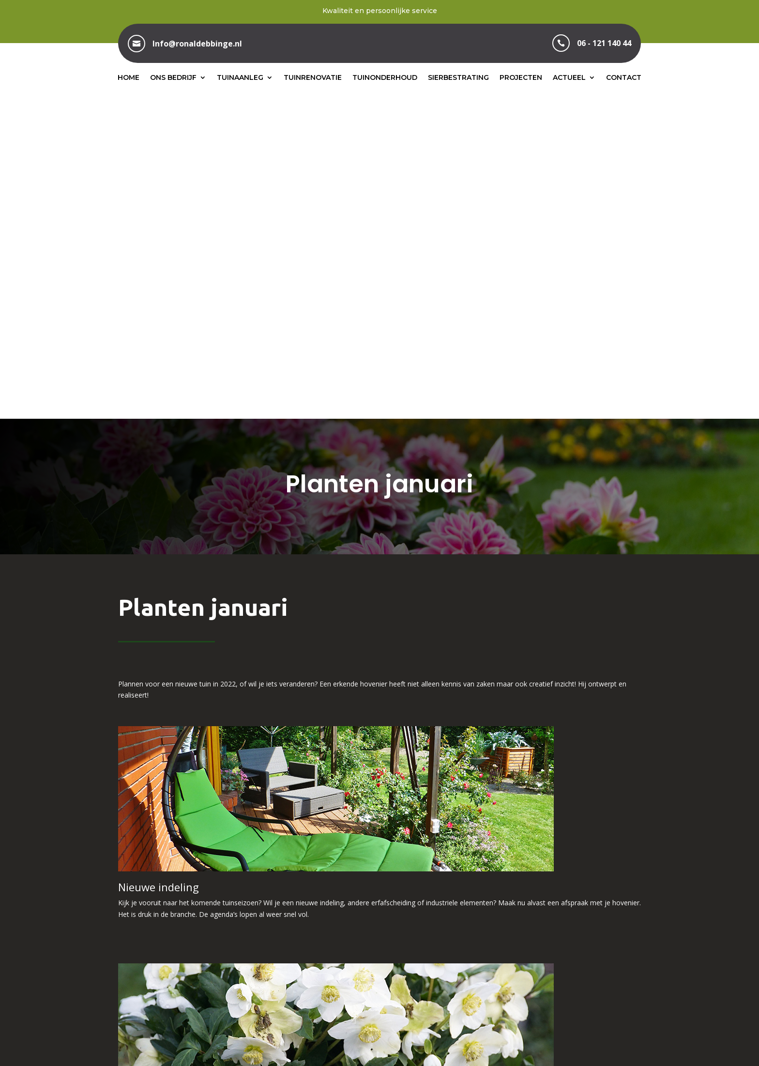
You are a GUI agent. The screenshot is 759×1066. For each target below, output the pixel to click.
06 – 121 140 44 (379, 954)
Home (128, 77)
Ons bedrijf (173, 77)
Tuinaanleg (240, 77)
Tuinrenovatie (313, 77)
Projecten (521, 77)
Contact (623, 77)
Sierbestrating (458, 77)
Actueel (569, 77)
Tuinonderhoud (384, 77)
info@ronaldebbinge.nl (563, 954)
